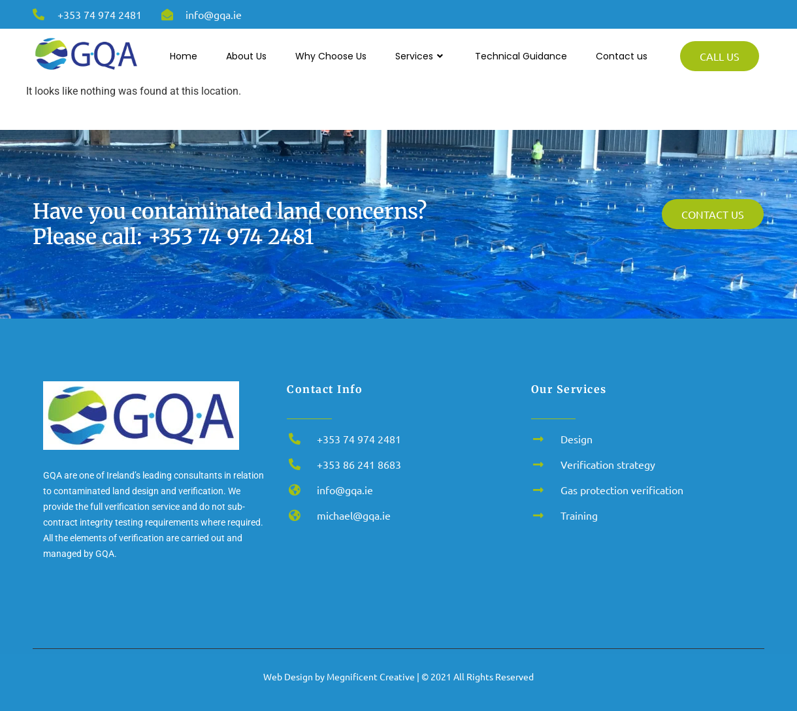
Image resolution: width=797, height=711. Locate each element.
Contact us (621, 56)
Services (420, 56)
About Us (246, 56)
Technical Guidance (521, 56)
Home (183, 56)
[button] (769, 682)
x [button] (786, 663)
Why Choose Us (330, 56)
